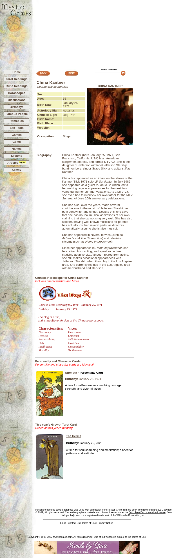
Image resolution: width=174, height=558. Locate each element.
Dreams (16, 155)
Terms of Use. (139, 537)
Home (16, 72)
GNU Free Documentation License (147, 512)
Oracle (16, 169)
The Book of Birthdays (149, 509)
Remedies (16, 121)
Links (63, 523)
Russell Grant (114, 509)
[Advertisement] (103, 32)
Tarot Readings (16, 79)
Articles (16, 162)
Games (17, 134)
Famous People (17, 114)
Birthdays (16, 107)
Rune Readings (16, 86)
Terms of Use (89, 523)
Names (17, 148)
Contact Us (74, 523)
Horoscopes (16, 93)
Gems (16, 141)
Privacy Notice (105, 523)
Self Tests (17, 127)
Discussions (17, 100)
